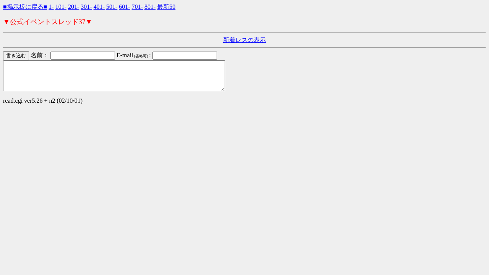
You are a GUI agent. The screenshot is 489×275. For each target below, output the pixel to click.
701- (137, 6)
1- (51, 6)
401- (99, 6)
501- (111, 6)
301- (86, 6)
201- (73, 6)
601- (124, 6)
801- (149, 6)
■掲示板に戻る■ (25, 6)
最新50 (166, 6)
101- (60, 6)
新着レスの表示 (244, 40)
